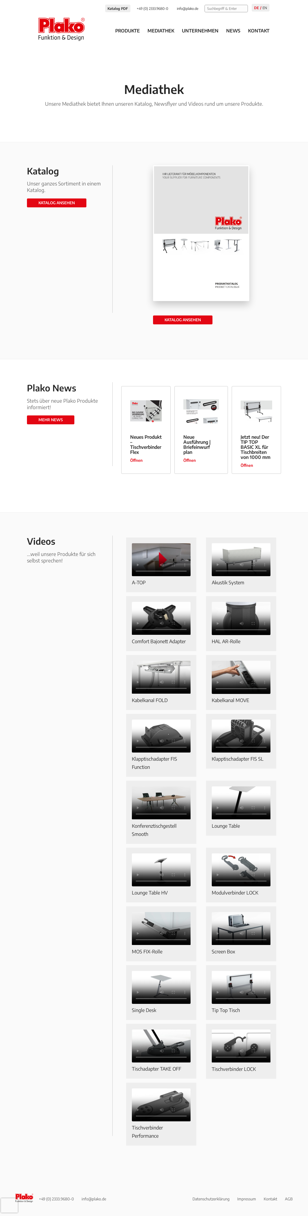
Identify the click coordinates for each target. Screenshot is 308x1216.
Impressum (246, 1199)
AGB (289, 1199)
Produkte (127, 30)
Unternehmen (200, 30)
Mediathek (161, 30)
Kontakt (259, 30)
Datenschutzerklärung (211, 1199)
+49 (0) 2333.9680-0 (56, 1199)
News (233, 30)
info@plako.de (94, 1199)
